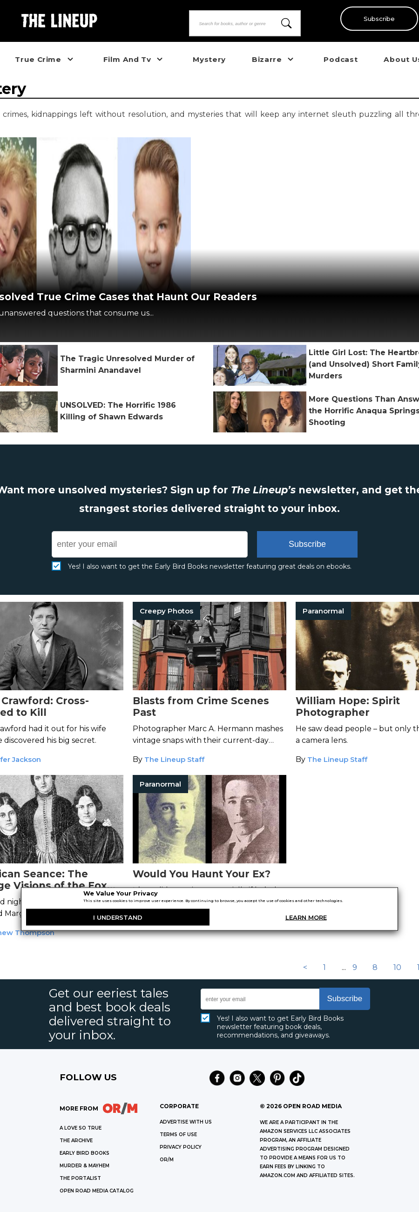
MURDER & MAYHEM (84, 1166)
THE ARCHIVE (76, 1141)
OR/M (167, 1160)
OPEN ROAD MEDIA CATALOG (97, 1191)
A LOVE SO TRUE (80, 1128)
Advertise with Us (186, 1122)
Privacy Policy (181, 1147)
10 (397, 967)
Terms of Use (178, 1134)
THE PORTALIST (80, 1178)
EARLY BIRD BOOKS (84, 1153)
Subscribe (377, 18)
